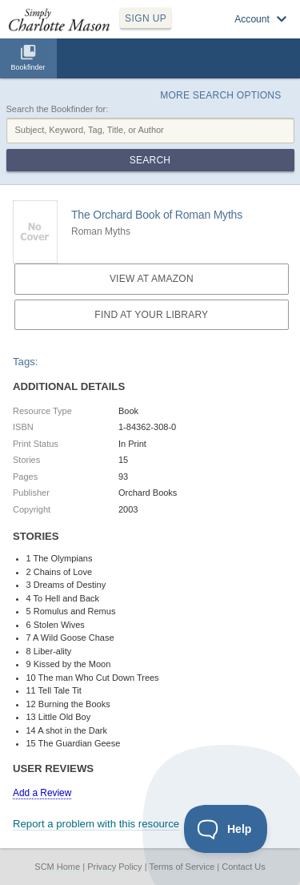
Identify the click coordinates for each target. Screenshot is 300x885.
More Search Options (220, 95)
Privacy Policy (114, 866)
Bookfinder (27, 67)
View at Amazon (152, 278)
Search (150, 160)
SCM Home (57, 866)
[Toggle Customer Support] (226, 829)
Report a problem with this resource (96, 824)
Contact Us (243, 866)
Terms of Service (181, 866)
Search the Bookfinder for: (57, 109)
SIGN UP (145, 18)
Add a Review (42, 793)
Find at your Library (151, 314)
